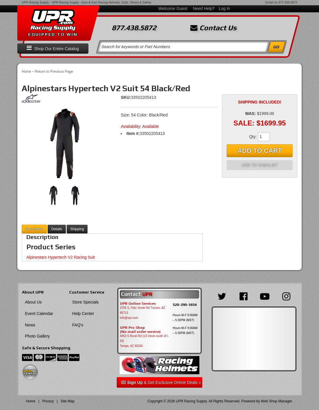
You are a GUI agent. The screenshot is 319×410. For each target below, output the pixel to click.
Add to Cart (259, 150)
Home (26, 72)
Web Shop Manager (276, 401)
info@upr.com (129, 317)
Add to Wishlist (259, 165)
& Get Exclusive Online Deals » (161, 382)
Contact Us (213, 28)
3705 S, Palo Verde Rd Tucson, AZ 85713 (142, 310)
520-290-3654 (185, 304)
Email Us (271, 2)
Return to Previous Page (54, 72)
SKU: (126, 97)
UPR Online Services (138, 303)
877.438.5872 (288, 2)
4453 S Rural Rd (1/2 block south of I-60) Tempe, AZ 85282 (144, 341)
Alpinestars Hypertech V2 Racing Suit (60, 257)
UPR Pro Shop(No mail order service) (140, 330)
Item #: (133, 133)
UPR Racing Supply (35, 2)
